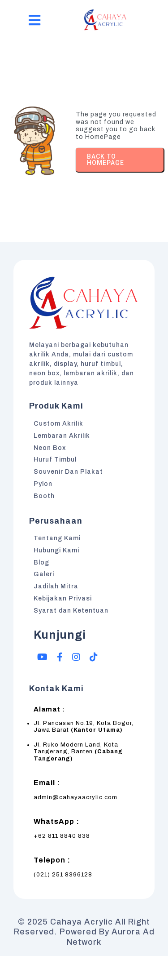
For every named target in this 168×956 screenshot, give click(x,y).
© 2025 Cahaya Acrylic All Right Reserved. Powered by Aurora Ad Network (84, 932)
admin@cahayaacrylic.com (75, 797)
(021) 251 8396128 (63, 875)
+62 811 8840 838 (62, 836)
